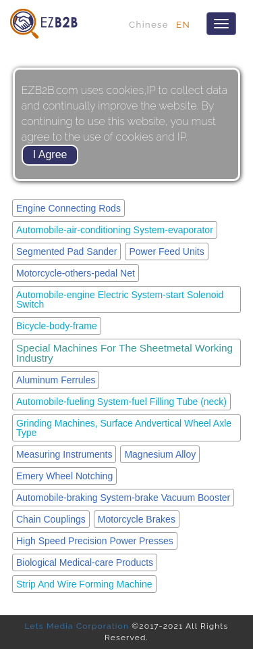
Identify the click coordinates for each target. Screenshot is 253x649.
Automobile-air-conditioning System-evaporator (114, 229)
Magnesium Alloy (160, 454)
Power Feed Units (166, 251)
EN (183, 24)
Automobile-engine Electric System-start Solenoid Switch (119, 299)
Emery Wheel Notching (64, 476)
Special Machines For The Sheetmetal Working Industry (124, 353)
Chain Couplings (51, 519)
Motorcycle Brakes (136, 519)
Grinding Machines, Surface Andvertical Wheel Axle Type (123, 428)
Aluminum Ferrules (55, 380)
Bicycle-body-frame (56, 325)
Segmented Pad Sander (66, 251)
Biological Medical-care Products (84, 562)
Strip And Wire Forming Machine (84, 584)
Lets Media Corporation (77, 626)
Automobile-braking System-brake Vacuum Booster (123, 497)
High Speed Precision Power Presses (94, 540)
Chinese (149, 24)
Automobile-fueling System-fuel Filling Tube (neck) (121, 401)
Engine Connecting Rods (68, 208)
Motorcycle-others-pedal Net (75, 273)
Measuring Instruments (64, 454)
